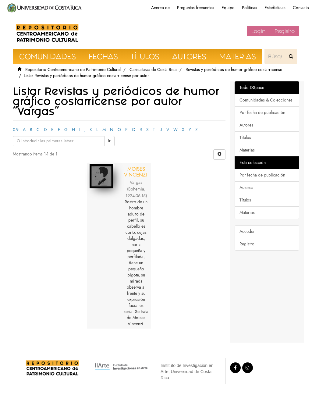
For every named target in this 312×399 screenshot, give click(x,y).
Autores (246, 125)
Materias (247, 150)
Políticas (249, 8)
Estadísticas (274, 8)
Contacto (301, 8)
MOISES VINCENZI (135, 171)
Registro (285, 31)
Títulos (245, 138)
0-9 (16, 130)
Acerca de (160, 8)
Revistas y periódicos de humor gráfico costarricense (234, 70)
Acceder (247, 231)
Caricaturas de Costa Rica (153, 70)
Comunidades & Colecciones (265, 100)
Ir (109, 141)
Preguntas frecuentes (195, 8)
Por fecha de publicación (262, 113)
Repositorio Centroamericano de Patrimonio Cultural (73, 70)
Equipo (228, 8)
